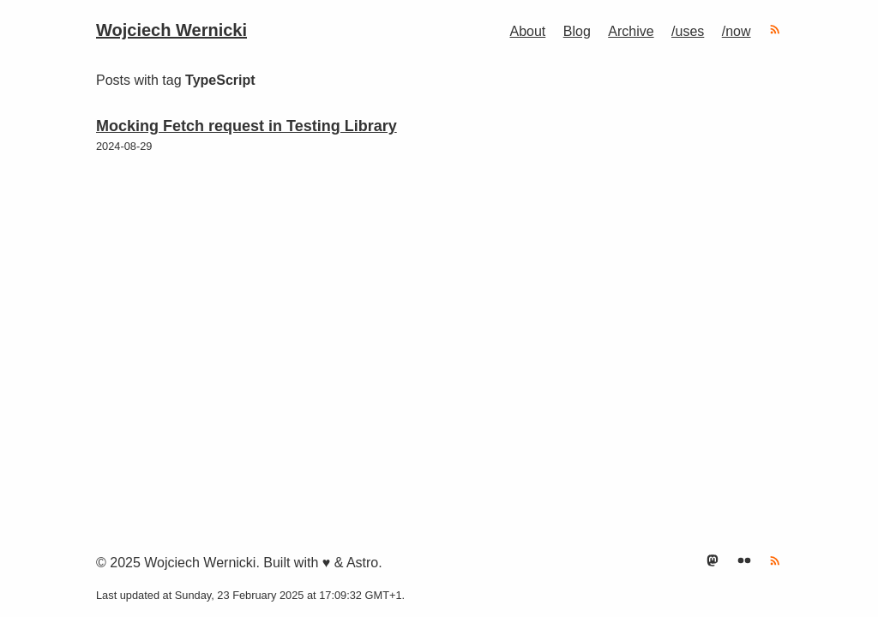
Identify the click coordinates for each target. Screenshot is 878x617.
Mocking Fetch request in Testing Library (246, 126)
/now (736, 31)
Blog (577, 31)
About (527, 31)
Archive (630, 31)
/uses (687, 31)
